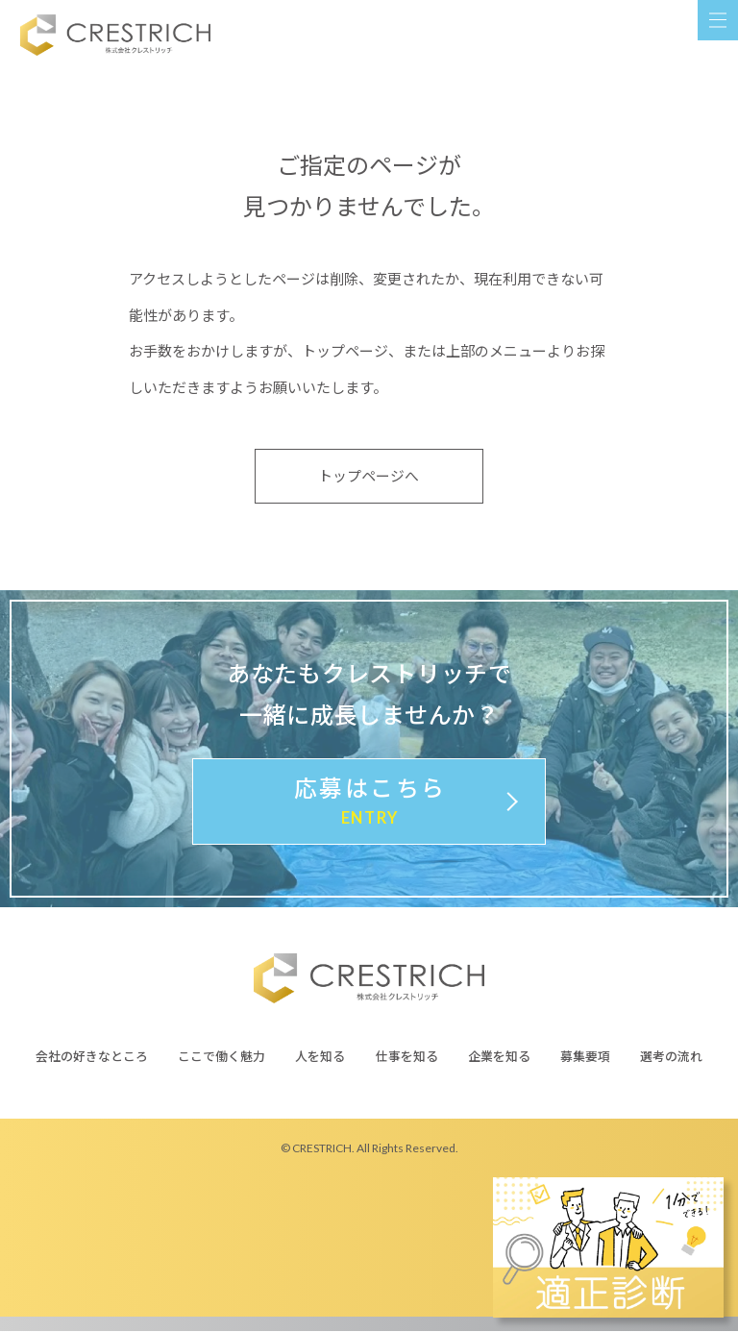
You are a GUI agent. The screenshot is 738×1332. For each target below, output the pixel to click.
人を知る (320, 1057)
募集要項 (585, 1057)
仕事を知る (407, 1057)
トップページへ (369, 476)
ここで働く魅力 (221, 1057)
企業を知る (499, 1057)
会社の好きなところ (92, 1057)
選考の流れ (671, 1057)
